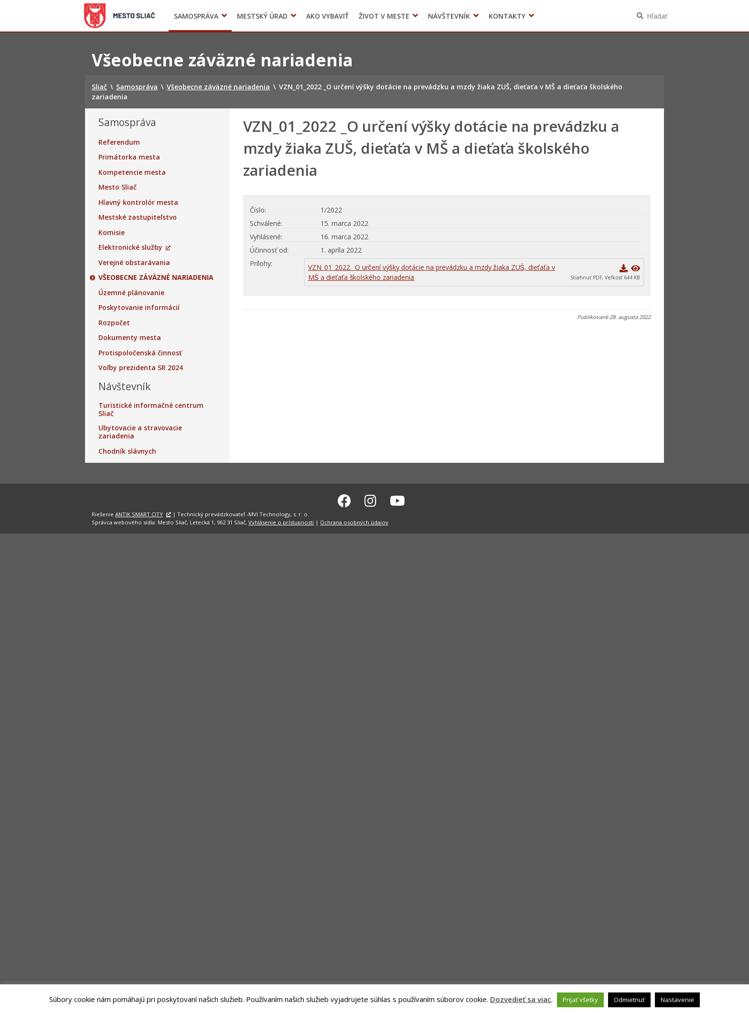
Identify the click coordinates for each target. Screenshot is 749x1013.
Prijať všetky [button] (580, 999)
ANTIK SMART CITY (139, 513)
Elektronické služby (130, 247)
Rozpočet (114, 323)
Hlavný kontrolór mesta (138, 202)
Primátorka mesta (129, 157)
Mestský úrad (262, 16)
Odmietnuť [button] (629, 999)
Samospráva (196, 16)
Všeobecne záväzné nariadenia (156, 277)
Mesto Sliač (117, 187)
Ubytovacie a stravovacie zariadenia (140, 432)
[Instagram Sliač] (370, 500)
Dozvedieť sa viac (520, 999)
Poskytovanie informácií (139, 307)
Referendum (119, 142)
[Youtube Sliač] (397, 500)
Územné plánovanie (131, 292)
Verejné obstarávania (134, 262)
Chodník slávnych (127, 451)
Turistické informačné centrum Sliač (150, 409)
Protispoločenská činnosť (140, 353)
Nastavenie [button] (677, 999)
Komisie (111, 232)
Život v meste (384, 16)
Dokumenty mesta (129, 337)
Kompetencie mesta (132, 172)
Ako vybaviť (327, 16)
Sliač (119, 15)
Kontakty (507, 16)
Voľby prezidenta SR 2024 (550, 16)
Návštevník (449, 16)
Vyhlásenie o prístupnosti (281, 520)
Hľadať (657, 16)
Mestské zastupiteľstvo (137, 217)
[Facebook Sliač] (344, 500)
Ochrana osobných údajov (354, 520)
